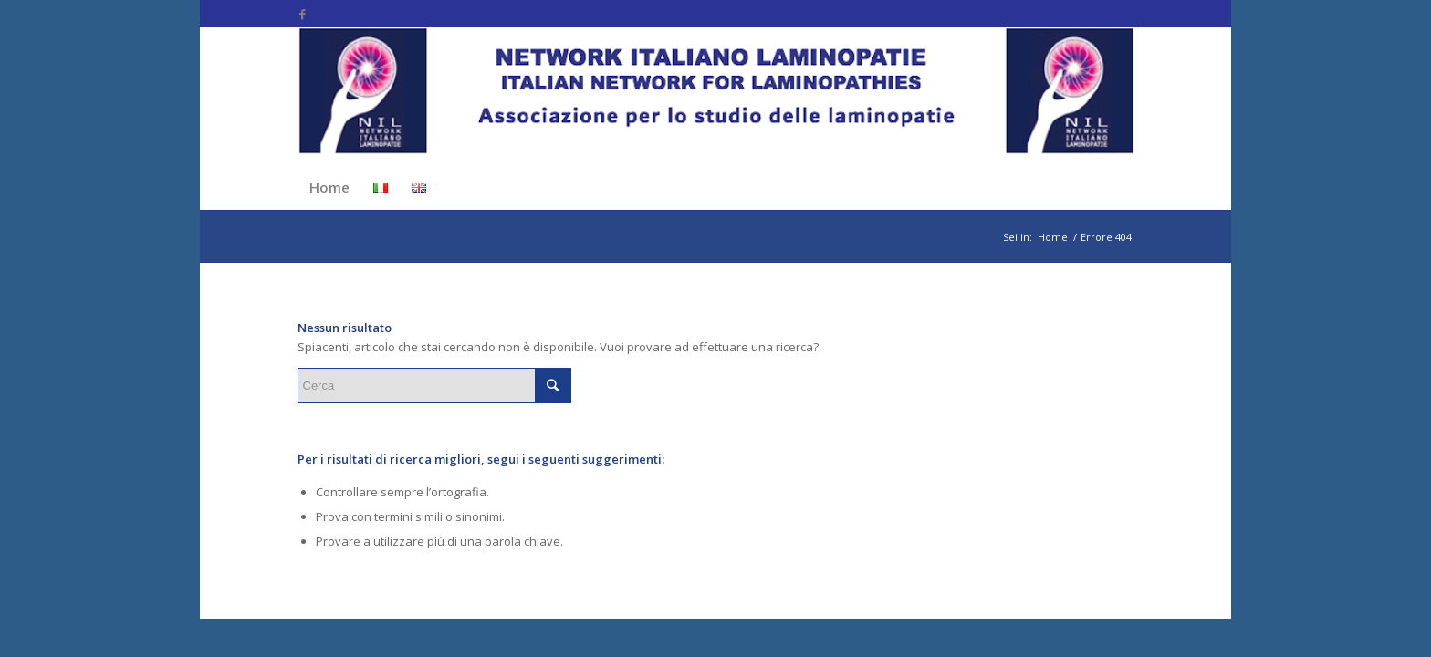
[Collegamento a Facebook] (303, 13)
